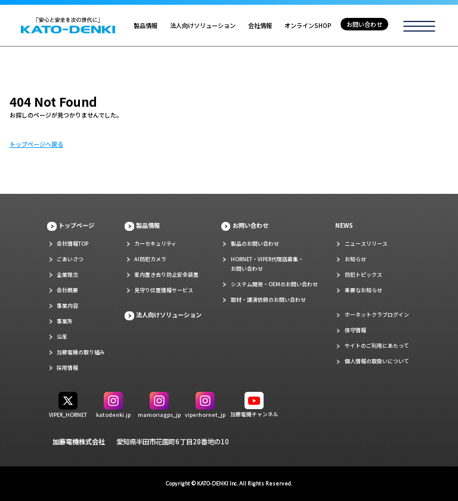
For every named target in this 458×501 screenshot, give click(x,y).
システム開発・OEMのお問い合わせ (274, 284)
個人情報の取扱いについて (377, 361)
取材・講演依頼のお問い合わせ (268, 300)
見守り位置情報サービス (163, 290)
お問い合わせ (364, 24)
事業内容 (67, 306)
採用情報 (67, 368)
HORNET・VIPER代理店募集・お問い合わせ (267, 264)
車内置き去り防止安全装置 (166, 275)
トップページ (76, 225)
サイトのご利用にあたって (377, 346)
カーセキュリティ (155, 244)
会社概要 (67, 290)
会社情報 (260, 25)
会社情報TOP (72, 244)
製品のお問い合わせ (255, 244)
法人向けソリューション (203, 25)
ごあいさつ (70, 259)
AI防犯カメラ (150, 259)
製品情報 (145, 25)
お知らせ (355, 259)
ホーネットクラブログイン (377, 314)
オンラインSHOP (308, 25)
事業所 (65, 321)
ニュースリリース (366, 244)
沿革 (62, 337)
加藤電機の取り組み (81, 352)
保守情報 (355, 330)
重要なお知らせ (363, 290)
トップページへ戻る (36, 144)
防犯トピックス (363, 275)
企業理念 (67, 275)
